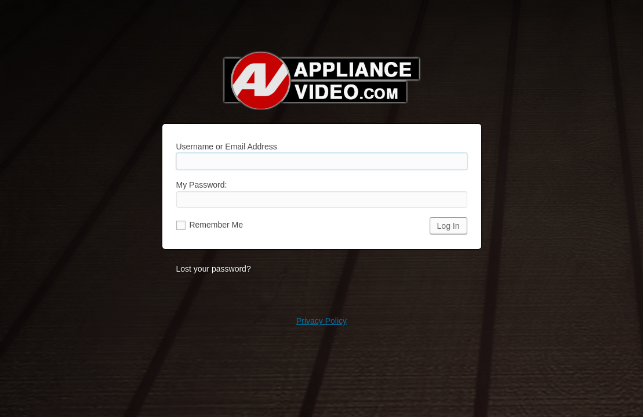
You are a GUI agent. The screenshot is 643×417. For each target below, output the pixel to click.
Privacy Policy (321, 320)
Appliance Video (321, 80)
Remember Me (209, 224)
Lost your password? (213, 268)
